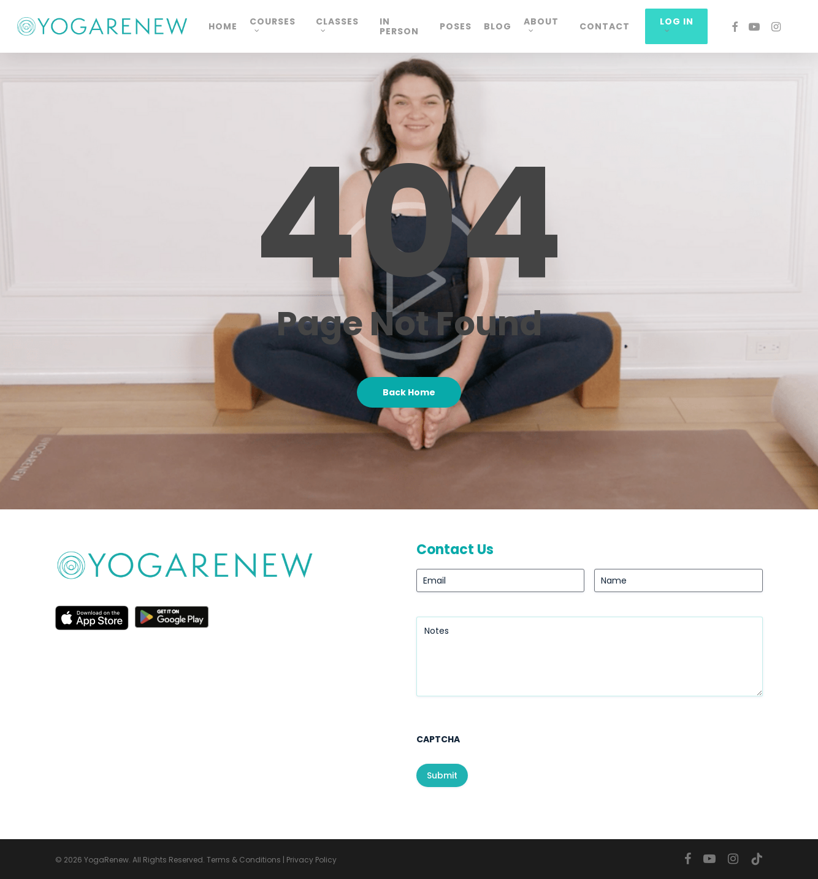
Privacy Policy (311, 859)
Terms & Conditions (244, 859)
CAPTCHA (438, 739)
